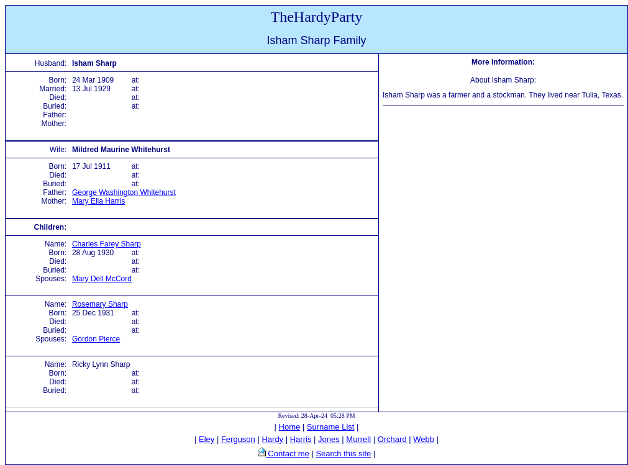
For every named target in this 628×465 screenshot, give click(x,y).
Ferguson (238, 439)
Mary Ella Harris (98, 201)
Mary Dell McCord (102, 278)
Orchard (392, 439)
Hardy (272, 439)
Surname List (331, 426)
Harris (301, 439)
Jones (329, 439)
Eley (206, 439)
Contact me (287, 453)
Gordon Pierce (96, 339)
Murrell (358, 439)
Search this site (343, 453)
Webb (423, 439)
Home (290, 426)
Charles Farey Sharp (106, 244)
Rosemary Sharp (100, 304)
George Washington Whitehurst (124, 192)
